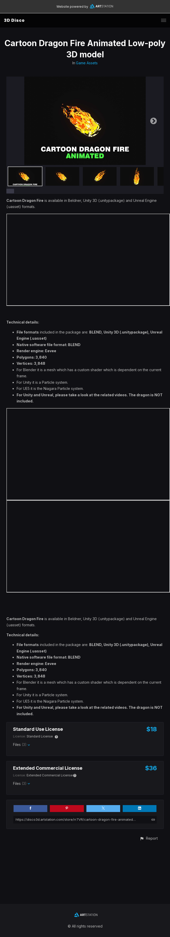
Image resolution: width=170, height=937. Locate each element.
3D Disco (14, 20)
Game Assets (87, 63)
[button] (149, 838)
